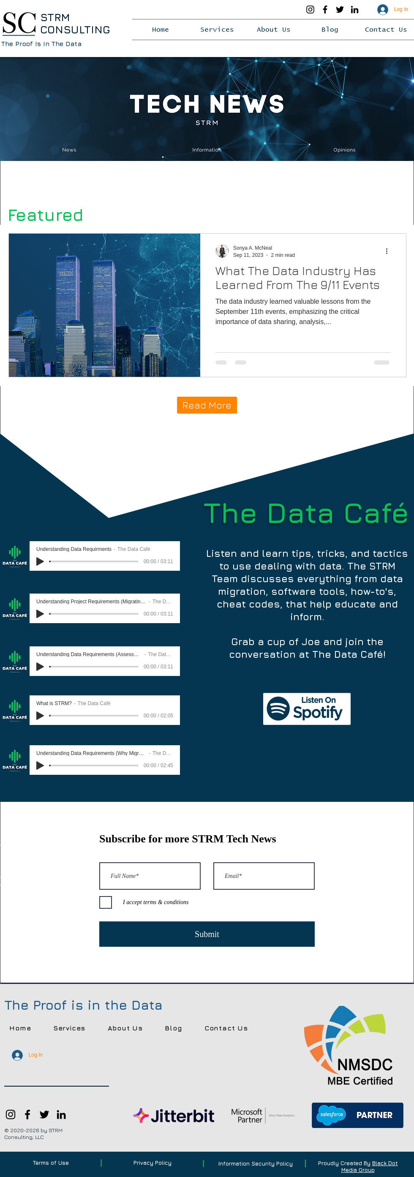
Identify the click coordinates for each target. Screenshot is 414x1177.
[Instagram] (310, 9)
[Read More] (207, 405)
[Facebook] (325, 9)
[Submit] (207, 934)
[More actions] (389, 251)
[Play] (40, 561)
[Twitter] (340, 9)
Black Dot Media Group (369, 1166)
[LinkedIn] (354, 9)
